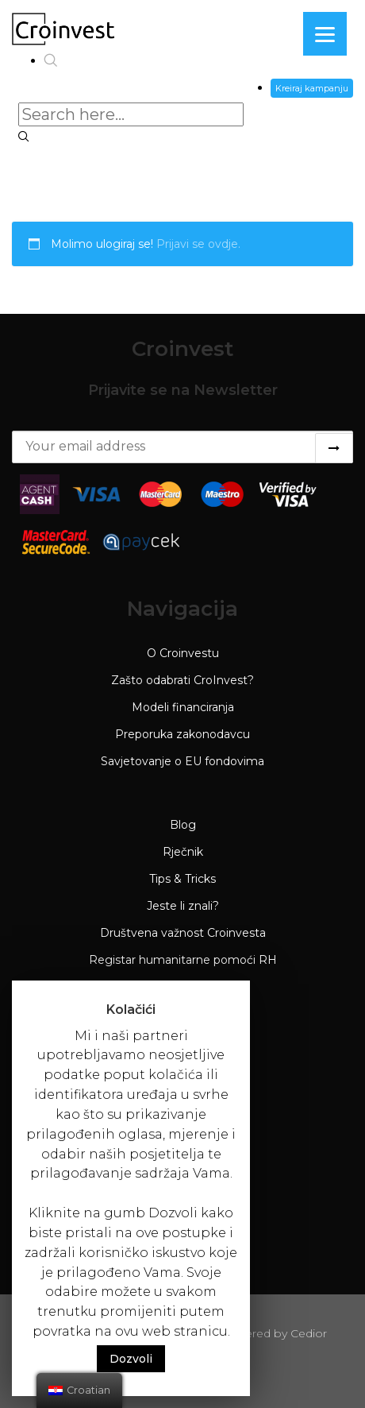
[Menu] (325, 34)
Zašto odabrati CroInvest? (182, 680)
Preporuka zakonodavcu (182, 734)
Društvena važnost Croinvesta (183, 933)
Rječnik (183, 852)
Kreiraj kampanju (311, 88)
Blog (183, 825)
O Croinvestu (183, 653)
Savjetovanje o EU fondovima (182, 761)
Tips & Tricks (182, 879)
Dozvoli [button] (131, 1359)
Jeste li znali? (183, 906)
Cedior (308, 1333)
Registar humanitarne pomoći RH (183, 960)
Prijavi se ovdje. (198, 244)
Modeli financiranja (183, 707)
